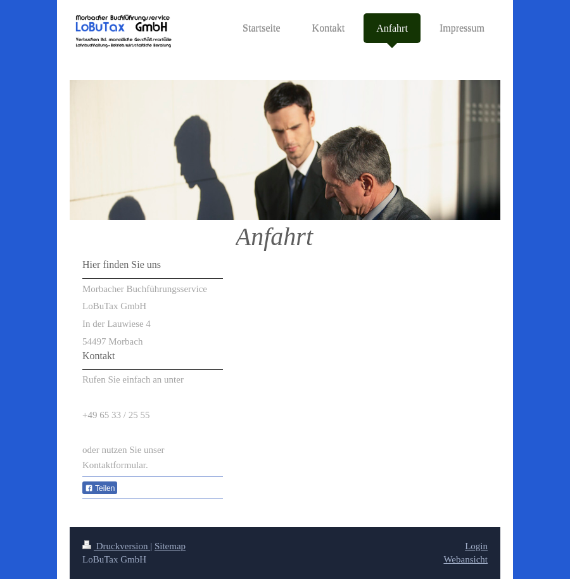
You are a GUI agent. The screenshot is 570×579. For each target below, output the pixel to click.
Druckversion (116, 546)
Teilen (100, 488)
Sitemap (170, 546)
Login (476, 546)
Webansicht (465, 559)
